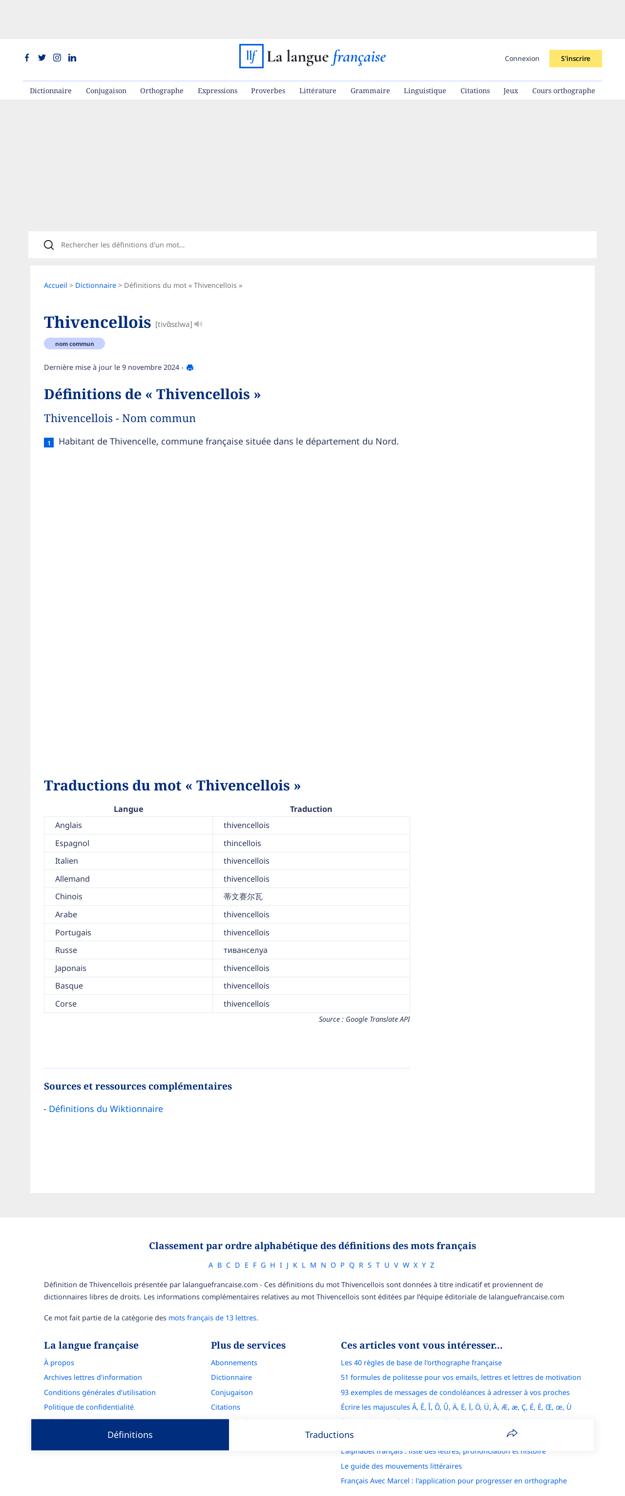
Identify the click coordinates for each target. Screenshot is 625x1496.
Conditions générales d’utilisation (100, 1364)
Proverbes (268, 51)
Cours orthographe (563, 51)
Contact (56, 1408)
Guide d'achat (233, 1393)
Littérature (317, 51)
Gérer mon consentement (86, 1393)
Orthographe (162, 51)
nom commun (74, 311)
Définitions (130, 1434)
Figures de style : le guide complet (397, 1393)
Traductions (329, 1434)
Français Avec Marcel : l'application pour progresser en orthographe (454, 1452)
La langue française (300, 1482)
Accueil (55, 253)
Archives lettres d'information (93, 1349)
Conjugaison (106, 51)
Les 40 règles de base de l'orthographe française (421, 1334)
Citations (475, 51)
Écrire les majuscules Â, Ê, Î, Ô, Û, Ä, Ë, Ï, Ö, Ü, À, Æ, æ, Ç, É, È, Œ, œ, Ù (456, 1378)
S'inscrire (575, 19)
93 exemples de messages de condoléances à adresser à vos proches (455, 1364)
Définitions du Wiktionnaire (106, 1076)
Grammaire (370, 51)
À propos (59, 1334)
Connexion (522, 19)
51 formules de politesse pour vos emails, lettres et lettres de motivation (461, 1349)
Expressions (217, 51)
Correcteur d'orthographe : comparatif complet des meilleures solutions (460, 1408)
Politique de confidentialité (89, 1378)
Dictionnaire (51, 51)
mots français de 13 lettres (212, 1289)
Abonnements (234, 1334)
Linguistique (425, 51)
